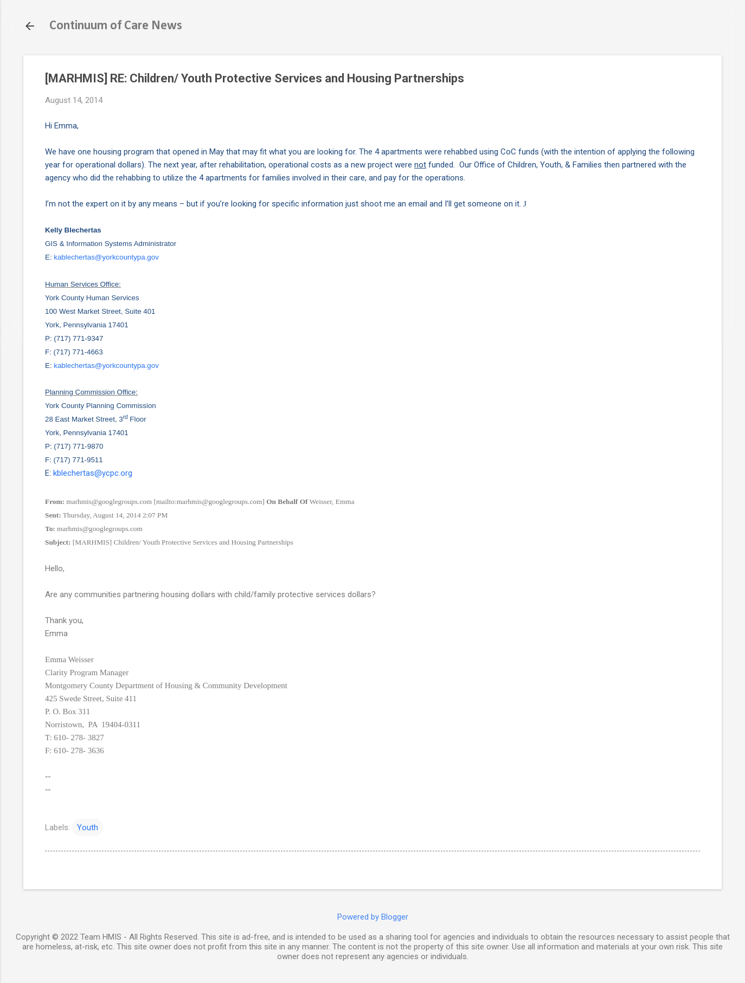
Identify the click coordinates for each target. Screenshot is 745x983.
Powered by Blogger (372, 917)
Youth (87, 827)
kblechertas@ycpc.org (92, 473)
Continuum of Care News (115, 26)
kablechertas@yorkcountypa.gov (106, 257)
